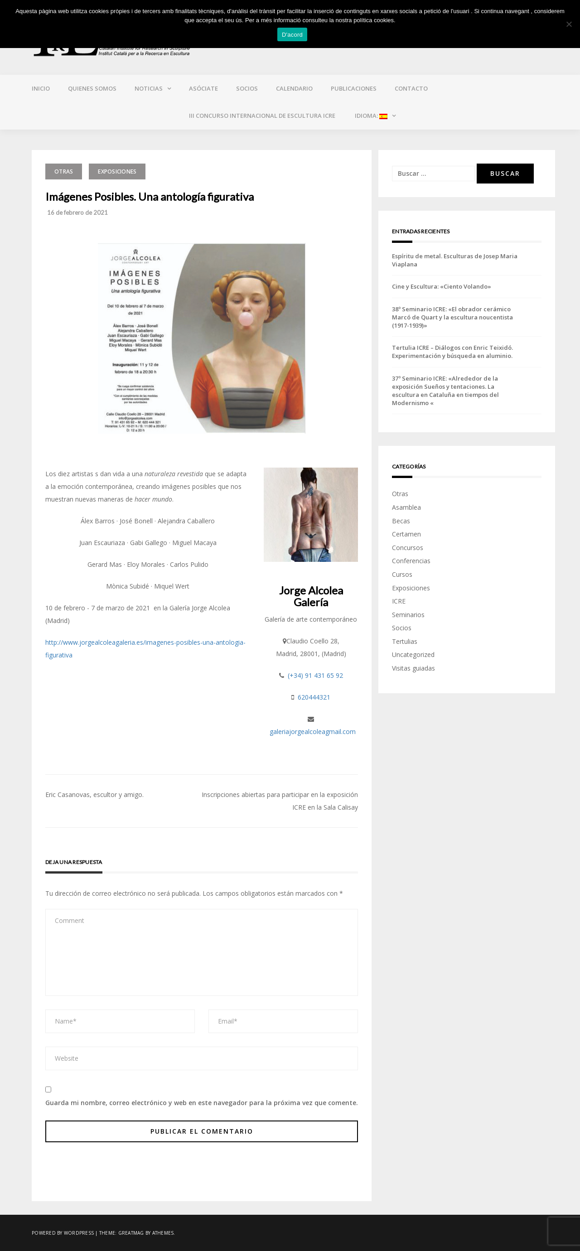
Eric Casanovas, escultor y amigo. (94, 794)
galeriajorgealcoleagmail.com (313, 731)
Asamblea (406, 507)
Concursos (407, 547)
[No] (568, 24)
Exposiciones (117, 171)
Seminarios (408, 614)
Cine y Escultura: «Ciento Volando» (441, 286)
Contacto (411, 88)
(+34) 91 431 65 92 (315, 675)
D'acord (292, 34)
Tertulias (404, 641)
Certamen (406, 534)
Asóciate (203, 88)
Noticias (149, 88)
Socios (247, 88)
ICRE (399, 601)
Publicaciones (354, 88)
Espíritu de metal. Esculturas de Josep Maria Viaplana (454, 260)
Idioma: (370, 115)
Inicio (41, 88)
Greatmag (131, 1233)
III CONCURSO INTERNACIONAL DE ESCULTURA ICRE (262, 115)
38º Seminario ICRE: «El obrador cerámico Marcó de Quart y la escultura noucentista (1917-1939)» (452, 317)
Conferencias (411, 560)
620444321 (314, 697)
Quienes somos (92, 88)
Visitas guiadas (413, 668)
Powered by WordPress (63, 1233)
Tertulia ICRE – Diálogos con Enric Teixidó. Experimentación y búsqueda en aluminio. (452, 351)
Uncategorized (413, 654)
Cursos (402, 574)
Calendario (294, 88)
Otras (63, 171)
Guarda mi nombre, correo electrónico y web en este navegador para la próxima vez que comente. (201, 1102)
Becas (401, 521)
